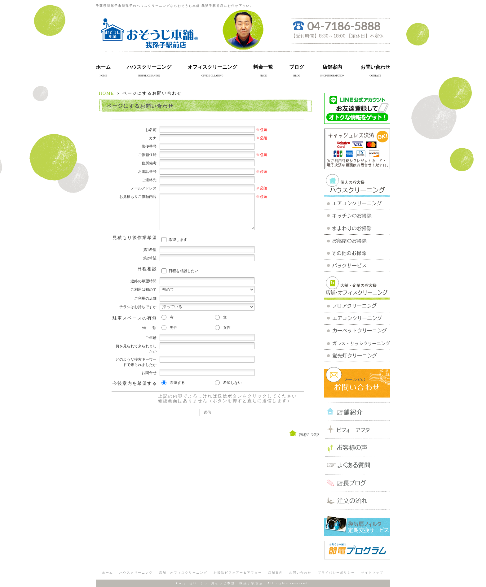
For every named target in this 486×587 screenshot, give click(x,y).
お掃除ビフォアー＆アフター (238, 572)
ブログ (296, 67)
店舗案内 (332, 67)
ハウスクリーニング (149, 67)
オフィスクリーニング (212, 67)
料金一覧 (263, 67)
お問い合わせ (375, 67)
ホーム (103, 67)
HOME (106, 93)
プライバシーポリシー (336, 572)
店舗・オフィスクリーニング (183, 572)
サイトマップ (372, 572)
